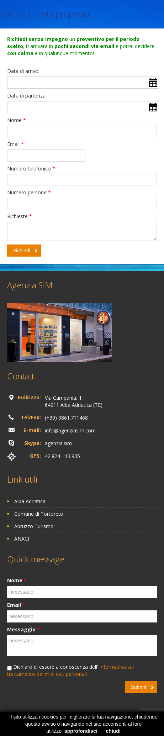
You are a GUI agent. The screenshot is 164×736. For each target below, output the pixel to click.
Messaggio (23, 629)
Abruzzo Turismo (34, 526)
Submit (138, 687)
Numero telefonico (31, 168)
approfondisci (80, 731)
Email (15, 144)
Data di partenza (26, 95)
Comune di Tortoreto (38, 513)
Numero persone (29, 192)
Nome (16, 120)
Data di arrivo (22, 71)
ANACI (21, 538)
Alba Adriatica (30, 501)
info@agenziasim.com (70, 430)
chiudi (113, 731)
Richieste (19, 216)
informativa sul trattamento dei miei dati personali (70, 670)
